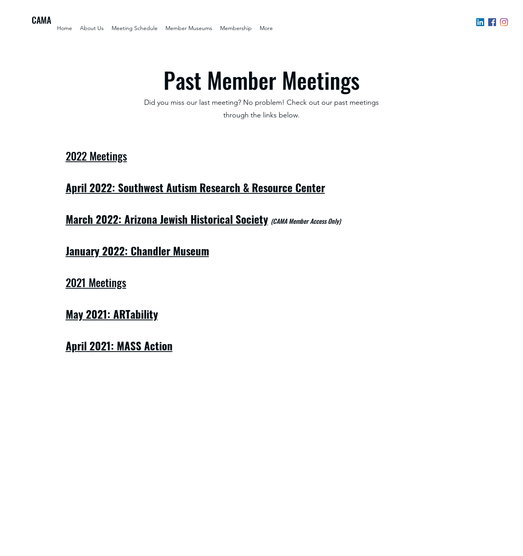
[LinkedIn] (480, 22)
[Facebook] (492, 22)
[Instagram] (504, 22)
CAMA (41, 19)
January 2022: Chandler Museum (137, 251)
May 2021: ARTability (112, 314)
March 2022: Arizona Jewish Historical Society (167, 219)
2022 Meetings (96, 156)
